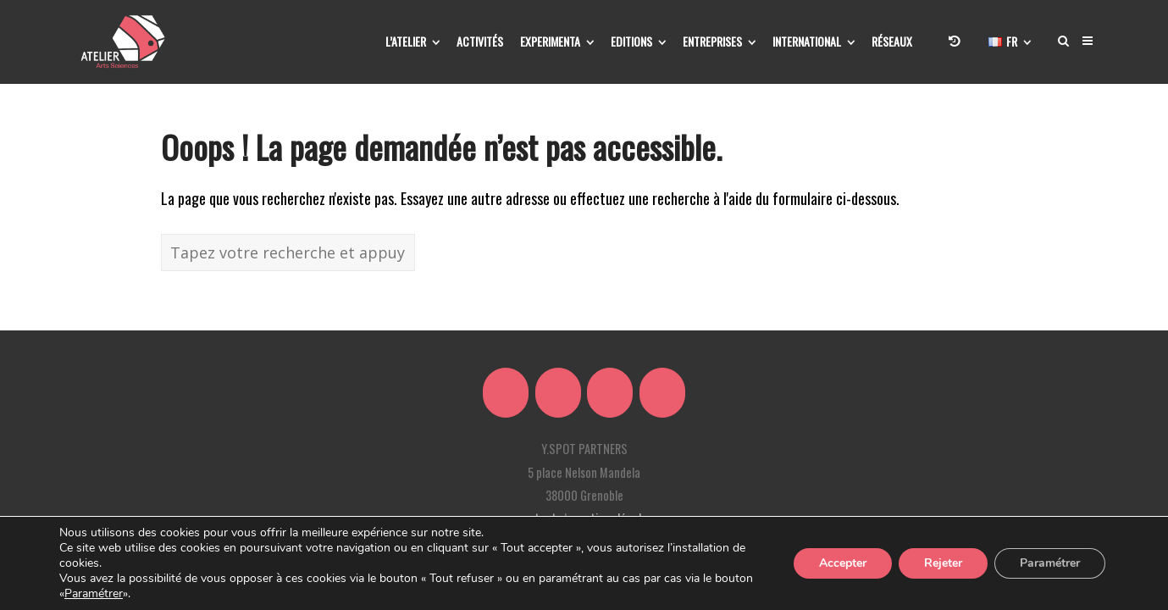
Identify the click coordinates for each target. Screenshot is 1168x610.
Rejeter (943, 563)
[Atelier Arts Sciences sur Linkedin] (558, 393)
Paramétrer (93, 594)
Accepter (842, 563)
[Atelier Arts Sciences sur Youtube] (662, 393)
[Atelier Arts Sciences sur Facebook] (610, 393)
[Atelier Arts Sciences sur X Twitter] (506, 393)
